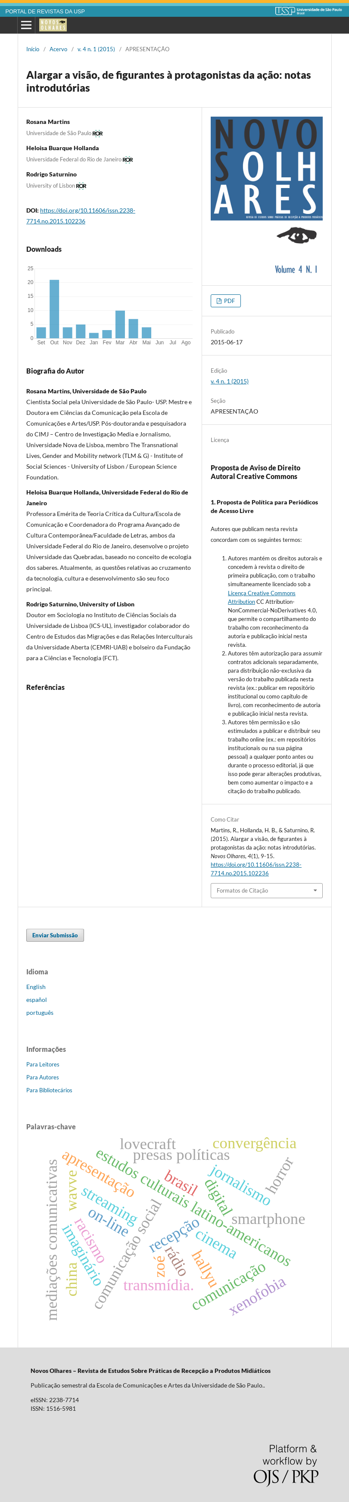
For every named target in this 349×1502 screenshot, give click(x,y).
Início (32, 49)
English (36, 986)
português (39, 1012)
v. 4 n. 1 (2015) (96, 49)
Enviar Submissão (55, 935)
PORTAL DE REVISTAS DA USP (45, 12)
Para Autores (42, 1077)
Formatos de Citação (242, 890)
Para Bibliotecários (49, 1090)
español (36, 999)
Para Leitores (42, 1064)
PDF (229, 300)
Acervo (58, 49)
